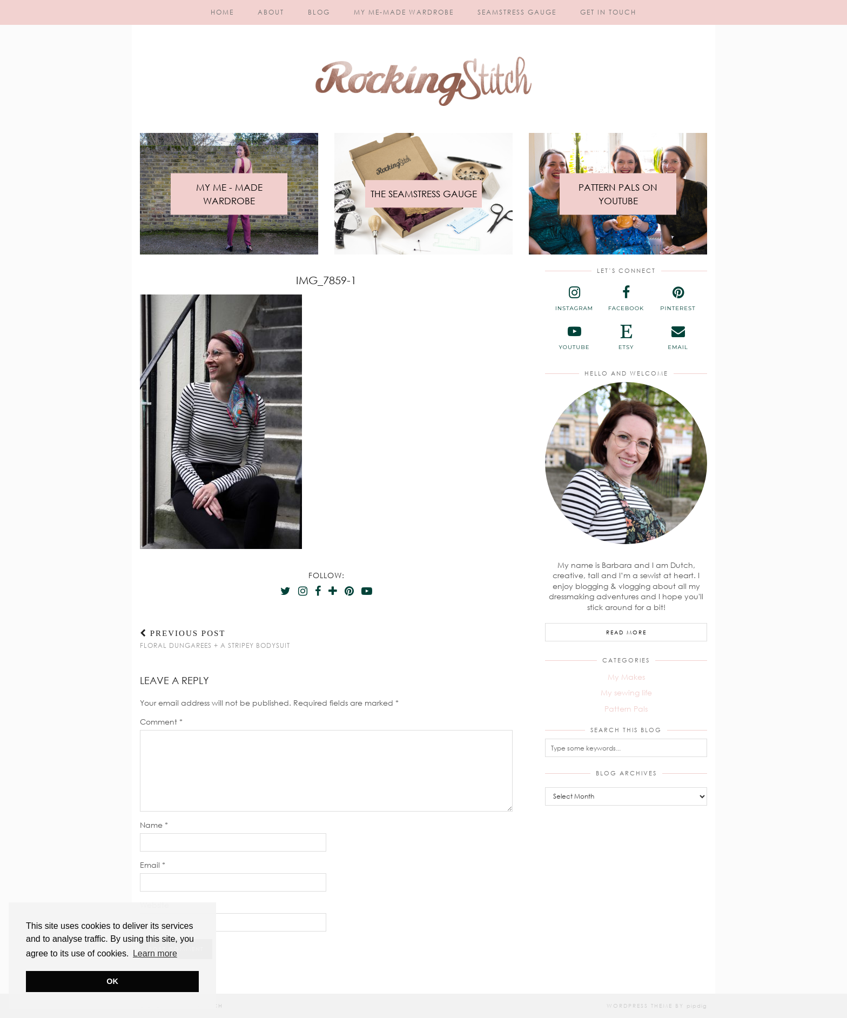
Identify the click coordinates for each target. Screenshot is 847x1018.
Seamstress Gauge (517, 12)
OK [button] (112, 981)
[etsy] (626, 338)
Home (222, 12)
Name (154, 824)
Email (152, 864)
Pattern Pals (626, 708)
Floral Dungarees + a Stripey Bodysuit (215, 638)
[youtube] (574, 338)
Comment (161, 721)
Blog (319, 12)
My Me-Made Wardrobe (404, 12)
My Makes (626, 676)
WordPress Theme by (657, 1005)
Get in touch (608, 12)
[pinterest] (678, 299)
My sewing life (626, 692)
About (271, 12)
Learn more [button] (155, 953)
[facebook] (626, 299)
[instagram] (574, 299)
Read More (626, 632)
